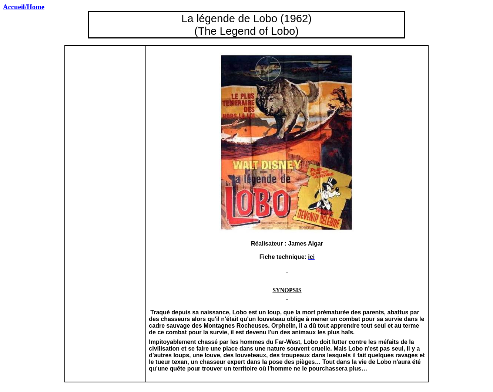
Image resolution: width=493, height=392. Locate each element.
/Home (23, 7)
